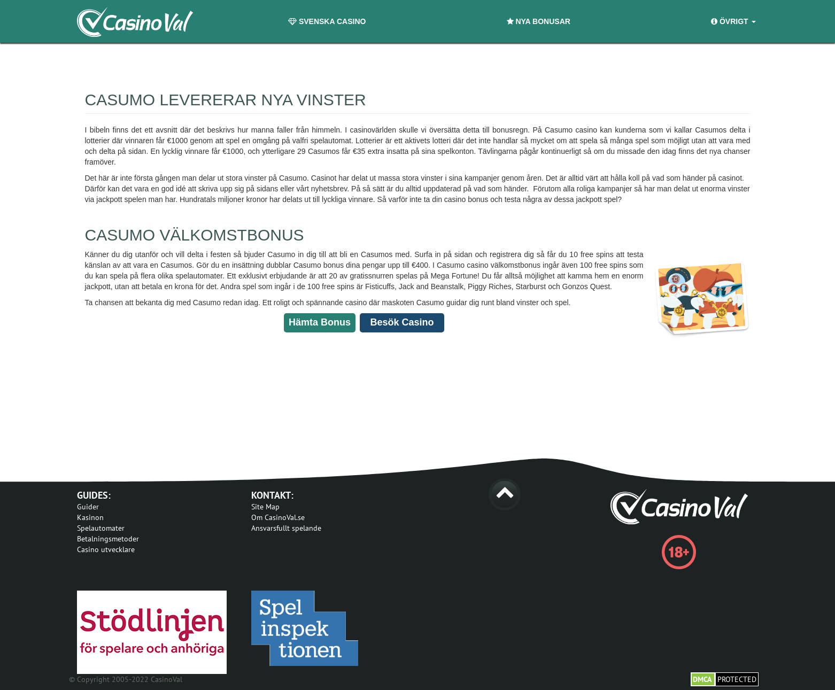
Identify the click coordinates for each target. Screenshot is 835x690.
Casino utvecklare (106, 549)
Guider (88, 506)
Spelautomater (101, 528)
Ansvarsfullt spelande (286, 528)
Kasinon (90, 517)
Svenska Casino (327, 21)
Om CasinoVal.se (278, 517)
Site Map (265, 506)
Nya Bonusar (538, 21)
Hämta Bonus (320, 322)
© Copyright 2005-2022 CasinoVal (125, 679)
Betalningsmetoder (108, 539)
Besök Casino (402, 322)
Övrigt (733, 21)
